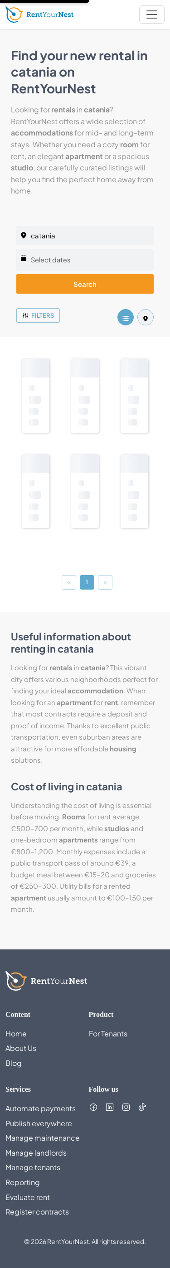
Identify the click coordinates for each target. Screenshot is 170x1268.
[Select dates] (85, 260)
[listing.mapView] (145, 317)
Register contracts (37, 1211)
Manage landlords (36, 1152)
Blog (13, 1063)
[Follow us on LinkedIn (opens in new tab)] (109, 1107)
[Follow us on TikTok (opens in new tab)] (142, 1107)
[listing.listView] (125, 317)
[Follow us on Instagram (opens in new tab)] (126, 1107)
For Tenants (108, 1033)
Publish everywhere (38, 1123)
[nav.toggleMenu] (152, 14)
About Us (20, 1048)
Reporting (22, 1182)
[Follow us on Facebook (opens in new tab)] (93, 1107)
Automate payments (40, 1108)
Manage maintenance (42, 1137)
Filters (38, 315)
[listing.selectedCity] (85, 235)
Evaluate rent (27, 1197)
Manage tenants (32, 1167)
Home (16, 1033)
